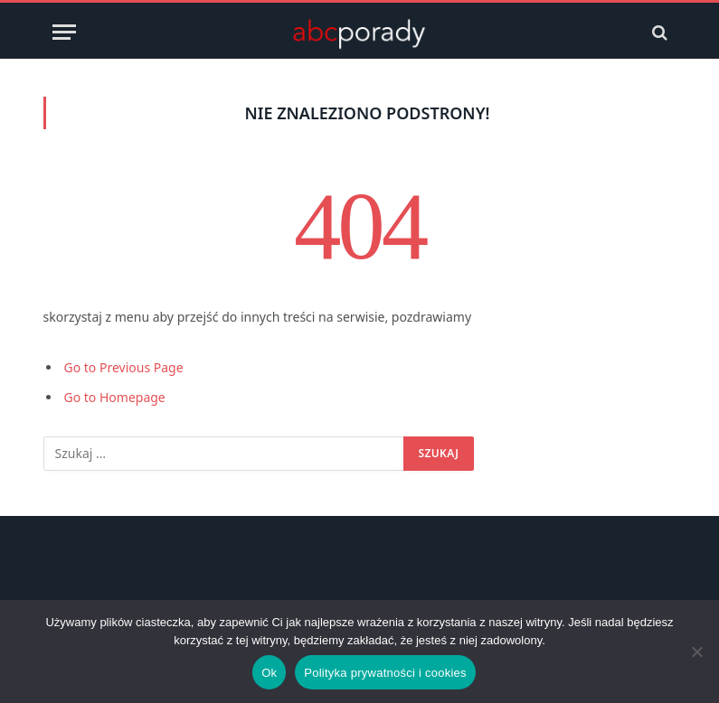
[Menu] (64, 32)
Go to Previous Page (124, 367)
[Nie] (696, 651)
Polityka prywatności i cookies (385, 673)
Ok (269, 673)
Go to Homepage (115, 397)
